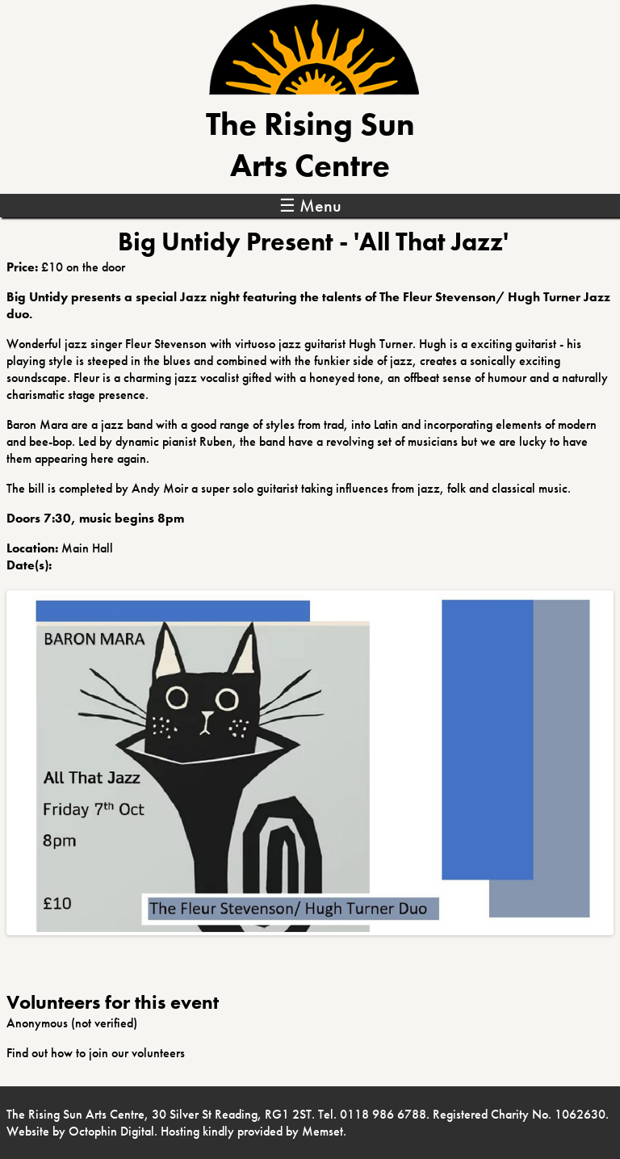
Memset (322, 1131)
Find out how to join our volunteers (95, 1052)
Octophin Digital (111, 1131)
